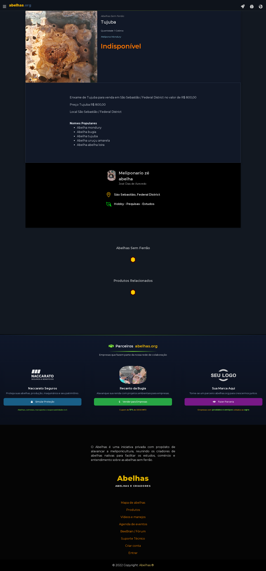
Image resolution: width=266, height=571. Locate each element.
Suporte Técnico (133, 538)
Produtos (133, 510)
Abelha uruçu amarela (93, 140)
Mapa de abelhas (133, 502)
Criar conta (133, 545)
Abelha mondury (89, 127)
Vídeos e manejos (133, 517)
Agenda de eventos (133, 524)
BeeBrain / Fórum (133, 531)
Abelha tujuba (87, 136)
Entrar (133, 553)
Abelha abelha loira (90, 145)
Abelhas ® (146, 565)
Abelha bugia (86, 132)
